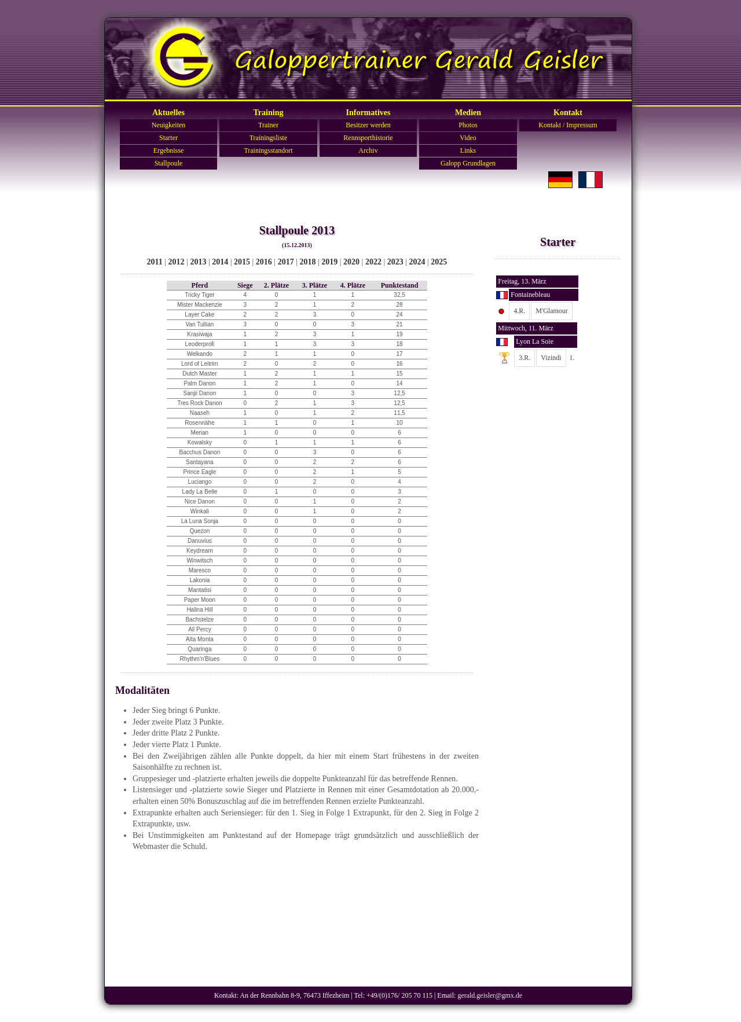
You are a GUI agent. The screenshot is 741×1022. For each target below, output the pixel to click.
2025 (439, 262)
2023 (395, 262)
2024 (417, 262)
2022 (373, 262)
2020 (351, 262)
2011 (155, 262)
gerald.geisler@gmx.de (489, 995)
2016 (264, 262)
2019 (329, 262)
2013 (198, 262)
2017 (286, 262)
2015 (242, 262)
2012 (176, 262)
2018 (307, 262)
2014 (220, 262)
